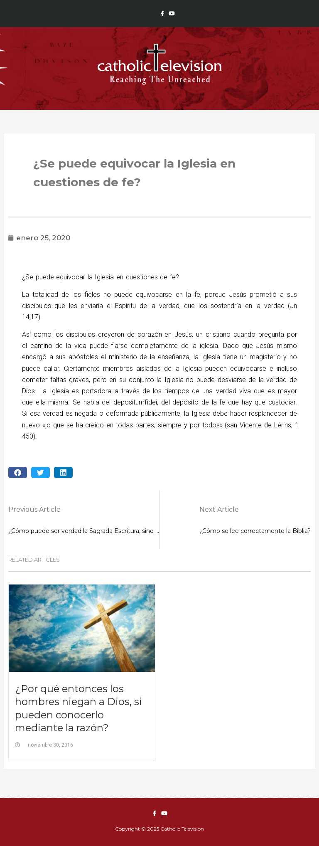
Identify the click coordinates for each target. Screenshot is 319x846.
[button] (17, 472)
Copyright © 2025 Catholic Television (159, 829)
